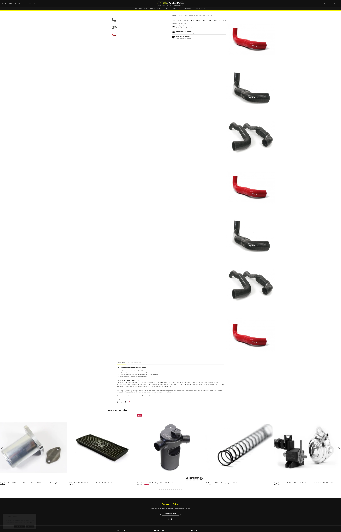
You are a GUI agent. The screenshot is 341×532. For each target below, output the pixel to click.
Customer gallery (201, 8)
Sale (180, 8)
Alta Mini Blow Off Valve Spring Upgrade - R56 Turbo (222, 483)
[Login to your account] (325, 3)
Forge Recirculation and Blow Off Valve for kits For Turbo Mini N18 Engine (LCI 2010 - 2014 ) (304, 483)
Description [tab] (121, 362)
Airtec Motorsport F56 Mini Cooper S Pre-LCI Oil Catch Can (156, 483)
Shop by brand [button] (171, 8)
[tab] (159, 489)
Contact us (31, 3)
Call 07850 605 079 (9, 3)
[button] (329, 3)
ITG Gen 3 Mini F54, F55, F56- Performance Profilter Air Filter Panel (90, 483)
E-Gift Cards (188, 8)
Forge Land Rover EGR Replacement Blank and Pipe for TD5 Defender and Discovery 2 (28, 483)
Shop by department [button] (140, 8)
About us (21, 3)
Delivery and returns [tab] (134, 362)
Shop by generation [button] (156, 8)
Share (119, 399)
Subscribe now (170, 513)
